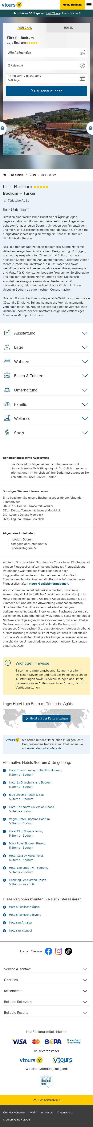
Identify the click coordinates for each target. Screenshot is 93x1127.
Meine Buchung (72, 4)
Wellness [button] (45, 419)
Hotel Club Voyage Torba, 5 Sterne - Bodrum (26, 833)
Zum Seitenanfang (46, 1100)
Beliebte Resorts (45, 1012)
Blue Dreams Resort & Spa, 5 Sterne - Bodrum (26, 797)
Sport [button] (45, 433)
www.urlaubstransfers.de (44, 748)
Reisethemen (45, 991)
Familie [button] (45, 404)
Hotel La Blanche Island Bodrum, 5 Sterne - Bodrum (30, 784)
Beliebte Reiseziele (45, 1002)
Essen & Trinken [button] (45, 376)
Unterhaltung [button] (45, 390)
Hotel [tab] (68, 27)
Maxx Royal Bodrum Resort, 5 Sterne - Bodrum (27, 845)
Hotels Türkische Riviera (25, 914)
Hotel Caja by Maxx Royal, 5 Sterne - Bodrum (26, 858)
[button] (46, 65)
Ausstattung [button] (45, 333)
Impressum (46, 1112)
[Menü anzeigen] (89, 4)
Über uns (45, 980)
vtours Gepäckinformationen (48, 583)
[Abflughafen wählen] (46, 52)
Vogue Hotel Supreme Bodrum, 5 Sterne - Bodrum (30, 821)
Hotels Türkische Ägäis (24, 907)
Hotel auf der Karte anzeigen (46, 718)
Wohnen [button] (45, 362)
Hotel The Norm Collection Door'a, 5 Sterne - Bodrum (32, 809)
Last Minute (53, 13)
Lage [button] (45, 347)
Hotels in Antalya (20, 922)
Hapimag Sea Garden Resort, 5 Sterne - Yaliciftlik (28, 882)
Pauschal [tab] (25, 27)
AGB (33, 1112)
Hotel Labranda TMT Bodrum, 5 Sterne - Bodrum (28, 870)
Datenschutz (65, 1112)
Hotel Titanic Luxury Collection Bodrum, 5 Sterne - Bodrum (35, 772)
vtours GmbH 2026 (18, 1119)
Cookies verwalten (14, 1112)
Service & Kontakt (45, 969)
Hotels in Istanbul (20, 930)
